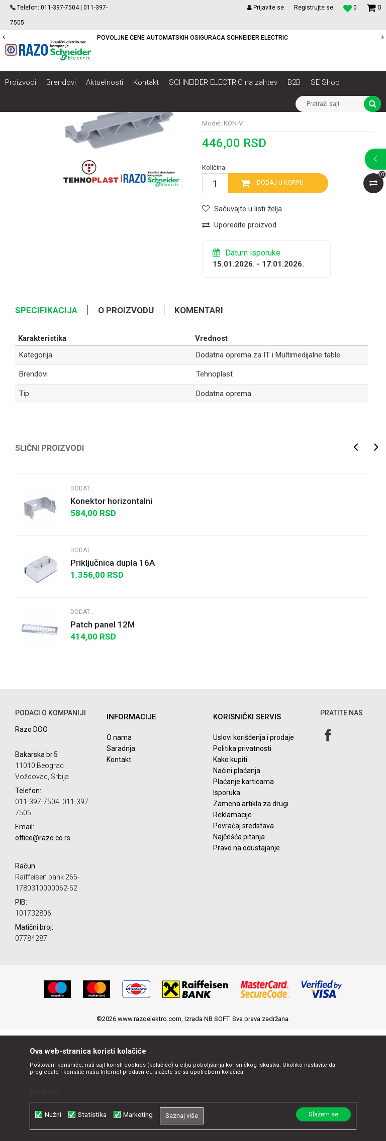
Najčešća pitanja (239, 949)
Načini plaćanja (236, 882)
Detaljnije (44, 1091)
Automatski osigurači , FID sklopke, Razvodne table (155, 119)
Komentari (198, 422)
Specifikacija (46, 422)
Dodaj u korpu (280, 294)
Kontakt (119, 871)
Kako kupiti (230, 871)
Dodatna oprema (223, 505)
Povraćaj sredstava (243, 938)
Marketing (138, 1114)
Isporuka (226, 905)
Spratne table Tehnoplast (270, 119)
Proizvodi (61, 119)
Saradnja (121, 860)
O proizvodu (126, 422)
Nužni (53, 1114)
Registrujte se (313, 7)
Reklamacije (232, 927)
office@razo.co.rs (42, 949)
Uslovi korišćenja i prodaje (253, 849)
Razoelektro (22, 119)
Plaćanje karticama (243, 894)
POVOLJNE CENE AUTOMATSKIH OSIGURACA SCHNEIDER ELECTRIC (192, 37)
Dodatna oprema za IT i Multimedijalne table (74, 134)
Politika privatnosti (242, 860)
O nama (119, 849)
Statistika (92, 1114)
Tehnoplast (214, 485)
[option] (193, 37)
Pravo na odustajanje (246, 960)
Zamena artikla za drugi (250, 916)
